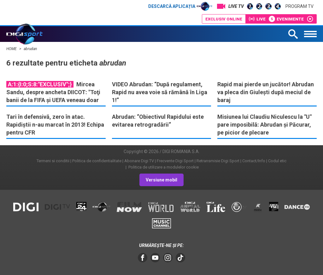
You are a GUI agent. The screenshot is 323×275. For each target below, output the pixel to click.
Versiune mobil (161, 179)
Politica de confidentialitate (96, 160)
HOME (12, 49)
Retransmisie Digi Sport (218, 160)
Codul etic (277, 160)
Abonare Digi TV (139, 160)
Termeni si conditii (53, 160)
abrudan (30, 49)
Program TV (299, 6)
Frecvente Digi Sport (175, 160)
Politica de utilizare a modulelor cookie (163, 167)
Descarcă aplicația (180, 6)
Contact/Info (253, 160)
